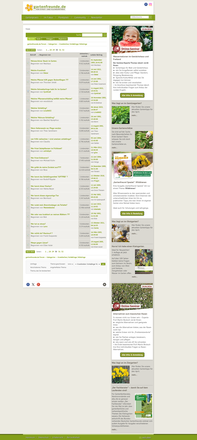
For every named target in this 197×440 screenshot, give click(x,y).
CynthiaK (47, 92)
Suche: (79, 35)
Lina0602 (47, 110)
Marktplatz (63, 17)
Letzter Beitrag (96, 55)
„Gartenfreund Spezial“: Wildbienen (130, 182)
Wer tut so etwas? (38, 224)
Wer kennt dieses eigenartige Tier (45, 195)
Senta (96, 228)
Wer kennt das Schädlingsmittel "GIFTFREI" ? (49, 176)
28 (51, 50)
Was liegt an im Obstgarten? (125, 221)
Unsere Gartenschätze (122, 128)
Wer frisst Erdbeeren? (40, 158)
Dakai (46, 73)
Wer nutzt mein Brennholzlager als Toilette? (49, 205)
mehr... (114, 429)
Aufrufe (84, 56)
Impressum (30, 437)
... (48, 50)
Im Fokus (48, 17)
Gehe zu (70, 264)
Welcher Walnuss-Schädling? (42, 117)
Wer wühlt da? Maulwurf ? (42, 233)
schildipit (47, 151)
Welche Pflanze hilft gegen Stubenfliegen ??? (49, 80)
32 (63, 50)
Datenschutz (43, 437)
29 (54, 50)
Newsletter (96, 17)
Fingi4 (96, 181)
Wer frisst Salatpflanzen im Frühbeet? (46, 148)
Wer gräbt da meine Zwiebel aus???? (46, 167)
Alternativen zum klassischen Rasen (130, 313)
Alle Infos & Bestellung (132, 213)
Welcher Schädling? (39, 108)
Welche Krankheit (38, 70)
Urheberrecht (57, 437)
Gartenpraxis (32, 17)
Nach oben (30, 252)
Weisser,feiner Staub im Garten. (44, 61)
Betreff (34, 55)
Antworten (84, 53)
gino (96, 152)
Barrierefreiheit (73, 437)
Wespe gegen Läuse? (39, 242)
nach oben (146, 437)
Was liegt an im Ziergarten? (125, 362)
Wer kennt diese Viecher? (41, 186)
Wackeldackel (49, 207)
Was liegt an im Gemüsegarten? (127, 103)
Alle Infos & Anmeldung (132, 95)
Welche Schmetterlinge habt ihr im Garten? (49, 89)
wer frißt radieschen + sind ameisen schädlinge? (51, 139)
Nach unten (30, 50)
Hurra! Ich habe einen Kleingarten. (128, 246)
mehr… (134, 115)
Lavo (45, 226)
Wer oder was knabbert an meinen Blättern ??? (50, 214)
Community (80, 17)
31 (60, 50)
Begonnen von (45, 55)
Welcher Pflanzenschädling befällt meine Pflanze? (51, 98)
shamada (97, 209)
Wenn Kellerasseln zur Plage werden (46, 128)
